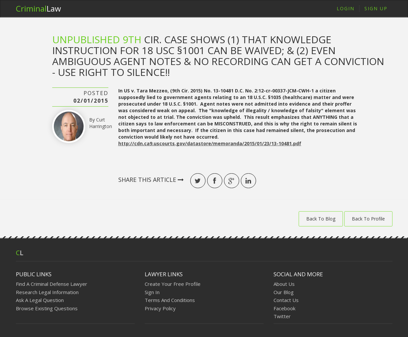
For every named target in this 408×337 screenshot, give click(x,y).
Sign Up (376, 8)
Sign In (152, 292)
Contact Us (286, 300)
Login (345, 8)
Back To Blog (320, 219)
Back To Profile (368, 219)
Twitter (282, 316)
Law (38, 8)
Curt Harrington (100, 123)
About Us (284, 284)
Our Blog (284, 292)
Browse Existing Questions (47, 308)
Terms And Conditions (170, 300)
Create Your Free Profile (173, 284)
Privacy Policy (160, 308)
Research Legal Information (47, 292)
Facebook (284, 308)
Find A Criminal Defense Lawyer (51, 284)
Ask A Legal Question (40, 300)
